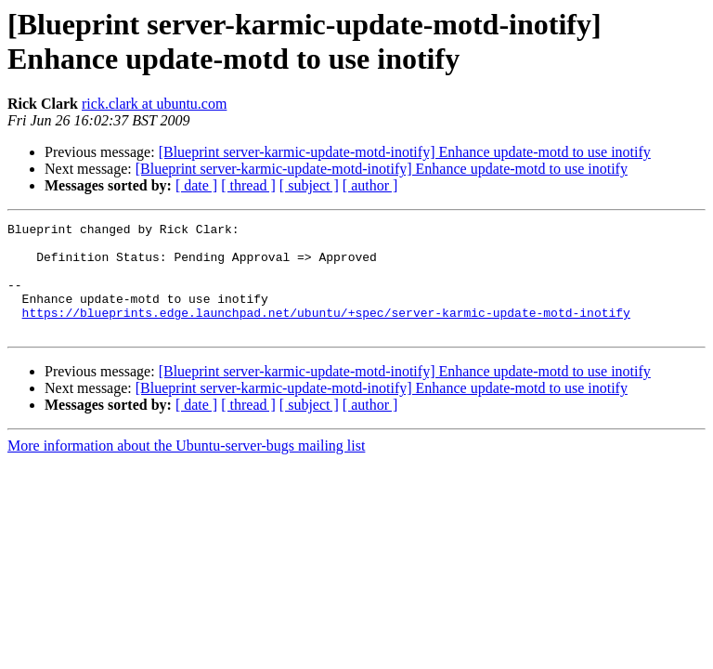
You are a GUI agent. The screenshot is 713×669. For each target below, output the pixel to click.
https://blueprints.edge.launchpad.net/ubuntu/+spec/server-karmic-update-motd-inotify (326, 331)
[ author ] (370, 185)
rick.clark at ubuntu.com (154, 104)
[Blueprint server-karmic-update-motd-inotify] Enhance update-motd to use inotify (405, 152)
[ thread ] (248, 185)
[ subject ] (309, 185)
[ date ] (196, 185)
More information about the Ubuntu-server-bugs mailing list (186, 468)
